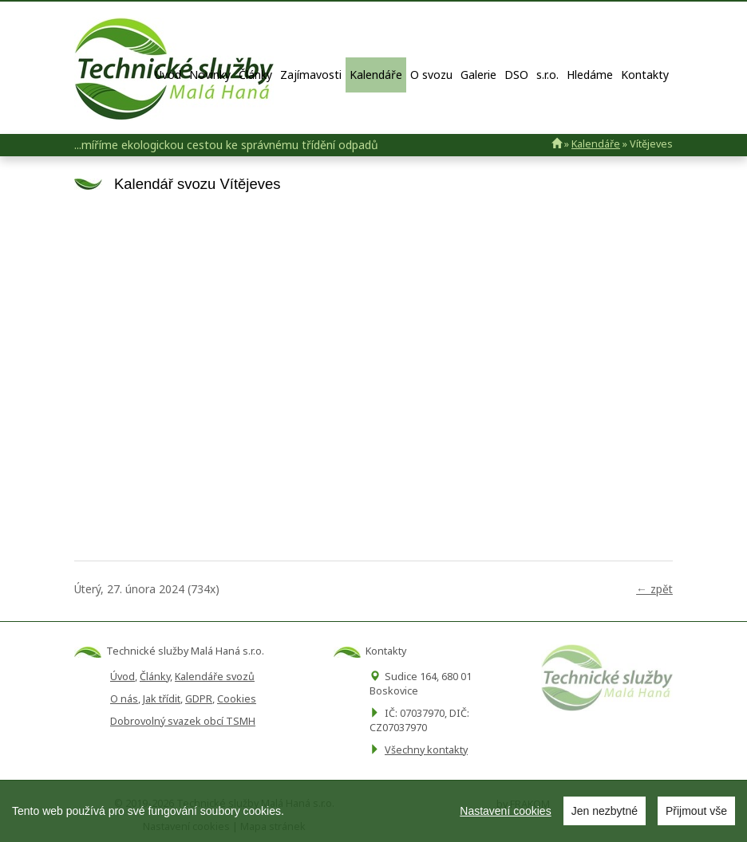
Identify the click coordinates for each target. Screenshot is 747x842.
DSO (516, 74)
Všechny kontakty (426, 750)
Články (255, 74)
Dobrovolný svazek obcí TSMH (182, 721)
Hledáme (590, 74)
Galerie (478, 74)
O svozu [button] (431, 74)
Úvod (168, 74)
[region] (373, 811)
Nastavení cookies (505, 811)
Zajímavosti (311, 74)
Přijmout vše (696, 811)
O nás (124, 699)
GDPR (198, 699)
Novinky (210, 74)
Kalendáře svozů (215, 676)
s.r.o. (547, 74)
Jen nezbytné (604, 811)
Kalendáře (376, 74)
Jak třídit (161, 699)
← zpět (654, 588)
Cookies (236, 699)
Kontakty (645, 74)
